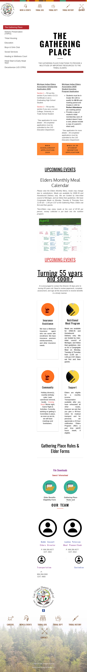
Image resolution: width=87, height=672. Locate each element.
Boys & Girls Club (12, 47)
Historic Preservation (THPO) (14, 33)
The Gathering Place (13, 27)
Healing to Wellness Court (16, 56)
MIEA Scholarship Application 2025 (47, 149)
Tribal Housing (11, 38)
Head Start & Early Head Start (15, 62)
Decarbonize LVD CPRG (15, 67)
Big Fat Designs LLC (49, 667)
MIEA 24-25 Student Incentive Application (72, 149)
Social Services (11, 52)
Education (9, 43)
